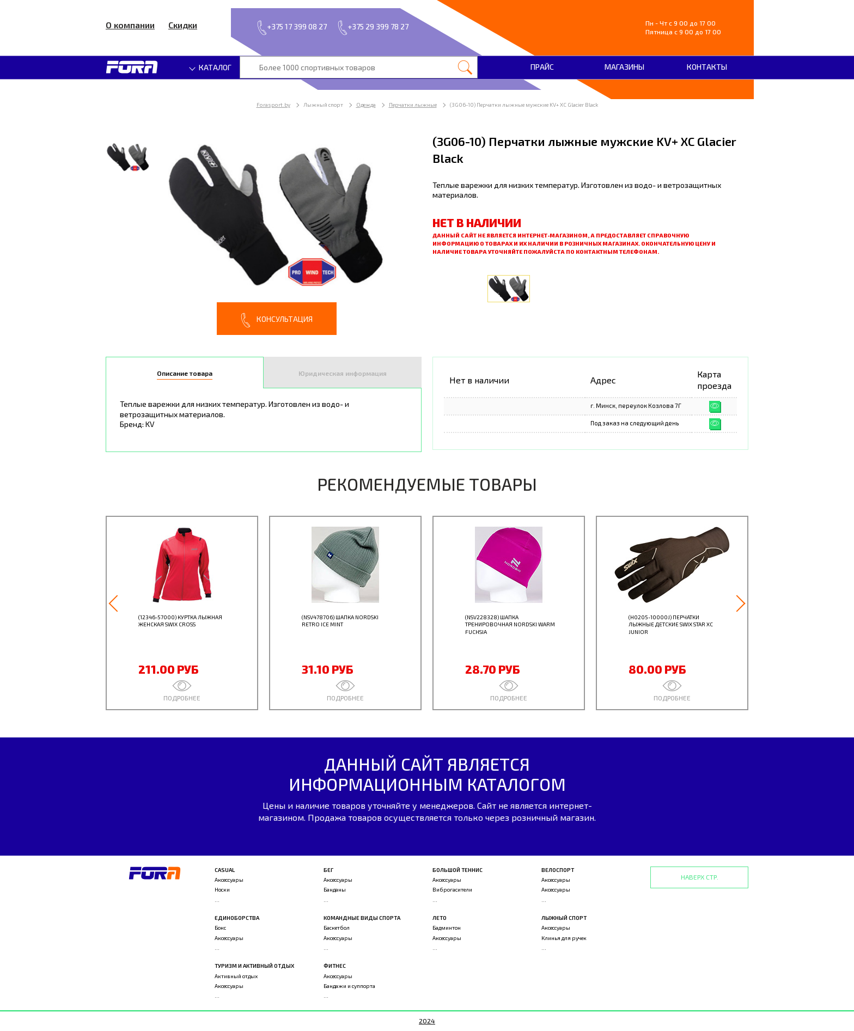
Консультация (277, 320)
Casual (225, 870)
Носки (222, 889)
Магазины (624, 66)
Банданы (335, 889)
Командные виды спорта (362, 917)
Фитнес (335, 965)
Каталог (210, 67)
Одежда (366, 104)
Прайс (542, 66)
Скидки (182, 25)
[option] (264, 234)
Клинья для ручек (564, 938)
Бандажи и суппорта (349, 986)
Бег (328, 870)
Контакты (707, 66)
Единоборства (237, 917)
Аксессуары (229, 879)
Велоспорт (557, 870)
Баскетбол (337, 927)
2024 (427, 1020)
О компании (130, 25)
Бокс (220, 927)
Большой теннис (457, 870)
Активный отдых (236, 976)
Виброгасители (452, 889)
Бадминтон (446, 927)
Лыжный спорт (564, 917)
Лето (439, 917)
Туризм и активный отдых (254, 965)
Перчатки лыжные (413, 104)
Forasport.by (273, 104)
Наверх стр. (699, 877)
